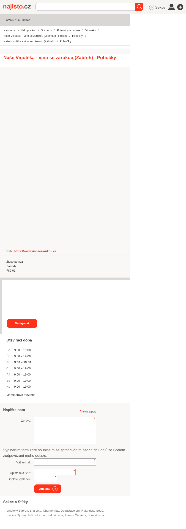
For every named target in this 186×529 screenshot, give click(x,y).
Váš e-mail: (23, 462)
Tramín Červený (75, 515)
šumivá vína (96, 515)
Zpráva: (26, 420)
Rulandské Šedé (92, 510)
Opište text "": (20, 473)
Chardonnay (51, 510)
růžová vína (36, 515)
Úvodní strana (18, 19)
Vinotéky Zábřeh (17, 510)
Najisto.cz (19, 6)
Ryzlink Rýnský (16, 515)
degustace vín (70, 510)
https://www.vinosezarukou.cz (35, 251)
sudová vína (54, 515)
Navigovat (22, 323)
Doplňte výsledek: (19, 479)
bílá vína (35, 510)
